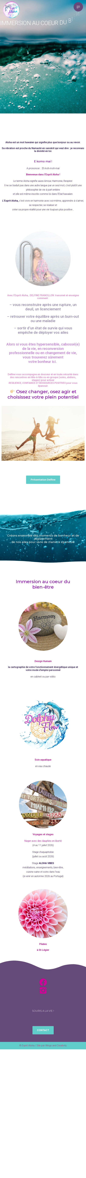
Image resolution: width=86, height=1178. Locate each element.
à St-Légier (43, 950)
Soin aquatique (43, 759)
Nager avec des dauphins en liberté (43, 840)
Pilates (43, 944)
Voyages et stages (43, 834)
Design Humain (43, 661)
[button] (43, 480)
